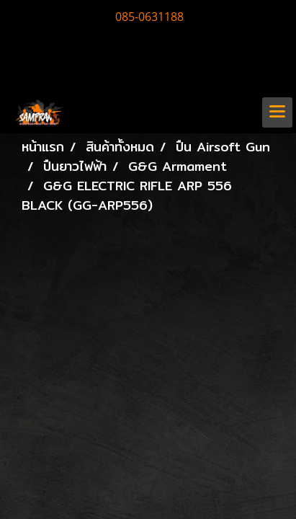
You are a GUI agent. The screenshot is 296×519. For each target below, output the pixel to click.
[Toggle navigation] (277, 112)
